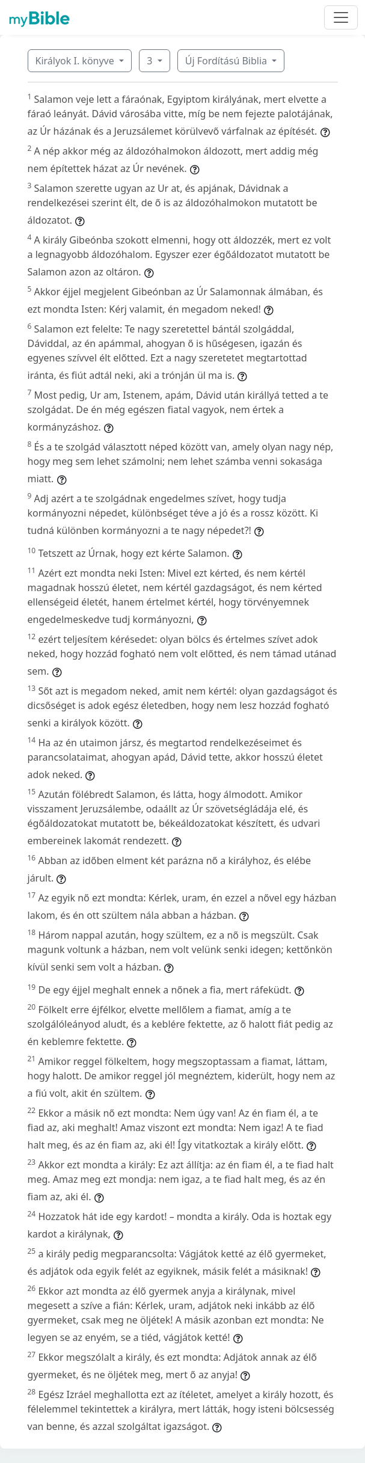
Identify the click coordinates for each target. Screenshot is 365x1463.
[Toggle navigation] (341, 17)
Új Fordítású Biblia (227, 60)
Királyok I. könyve (76, 60)
